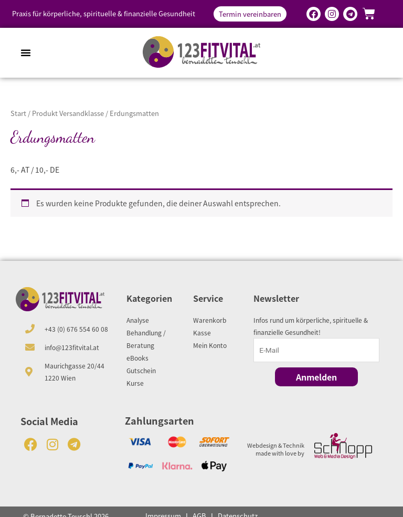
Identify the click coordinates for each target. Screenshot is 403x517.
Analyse (137, 319)
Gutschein (141, 370)
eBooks (137, 357)
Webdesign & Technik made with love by (275, 449)
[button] (26, 52)
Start (18, 113)
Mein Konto (210, 345)
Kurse (135, 382)
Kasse (202, 332)
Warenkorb (209, 319)
